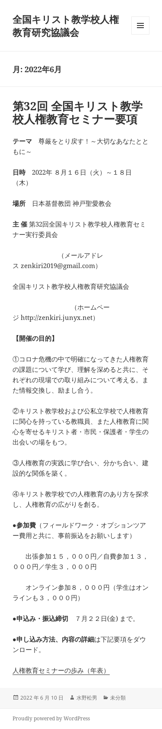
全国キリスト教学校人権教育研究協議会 (66, 25)
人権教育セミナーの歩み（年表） (61, 670)
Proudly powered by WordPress (51, 718)
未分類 (118, 697)
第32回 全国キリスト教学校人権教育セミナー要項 (78, 112)
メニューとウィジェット (140, 34)
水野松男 (86, 697)
